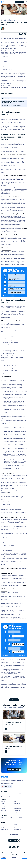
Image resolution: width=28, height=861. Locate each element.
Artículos (2, 817)
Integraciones (3, 812)
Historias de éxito (17, 808)
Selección (16, 801)
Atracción (3, 801)
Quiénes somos (4, 810)
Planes (2, 824)
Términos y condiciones (18, 827)
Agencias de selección (18, 793)
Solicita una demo (14, 699)
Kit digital (16, 812)
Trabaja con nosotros (18, 810)
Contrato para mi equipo (5, 793)
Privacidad (3, 827)
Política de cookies (4, 829)
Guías (11, 817)
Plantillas (20, 817)
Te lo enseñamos (20, 1)
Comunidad (3, 808)
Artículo (3, 18)
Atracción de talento (10, 18)
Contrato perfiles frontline (5, 796)
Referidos (16, 824)
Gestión (2, 803)
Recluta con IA (17, 803)
